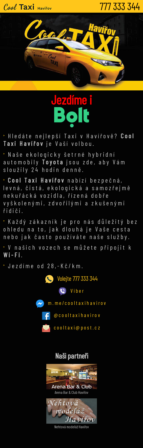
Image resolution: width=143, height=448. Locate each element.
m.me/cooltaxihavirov (71, 303)
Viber (71, 290)
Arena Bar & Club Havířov (71, 390)
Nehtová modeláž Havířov (71, 424)
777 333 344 (120, 6)
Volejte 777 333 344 (71, 278)
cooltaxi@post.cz (71, 327)
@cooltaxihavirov (71, 315)
